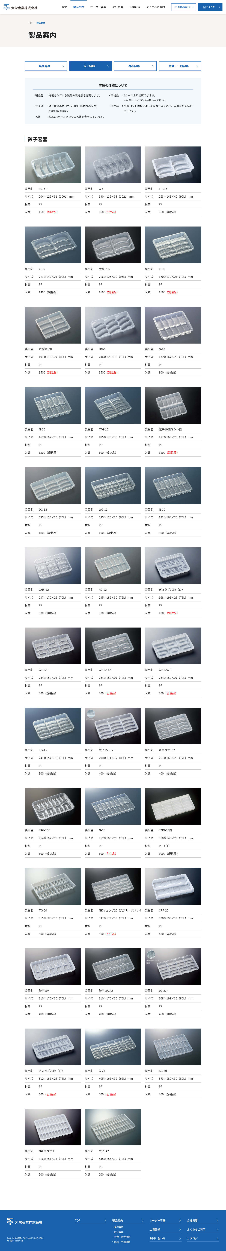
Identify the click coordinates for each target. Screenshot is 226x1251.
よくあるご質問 (155, 7)
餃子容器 (118, 1232)
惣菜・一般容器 (122, 1241)
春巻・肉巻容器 (122, 1236)
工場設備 (134, 7)
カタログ (192, 1238)
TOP (64, 7)
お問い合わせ (157, 1238)
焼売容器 (118, 1227)
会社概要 (117, 7)
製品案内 (78, 7)
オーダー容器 (98, 7)
